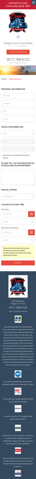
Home (3, 79)
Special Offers (9, 190)
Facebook (18, 37)
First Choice (5, 209)
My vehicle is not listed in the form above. (16, 156)
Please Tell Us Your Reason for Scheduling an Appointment (17, 164)
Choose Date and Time (12, 204)
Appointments (15, 79)
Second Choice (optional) (9, 228)
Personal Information (13, 89)
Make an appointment (18, 52)
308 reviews (22, 46)
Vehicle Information (12, 127)
